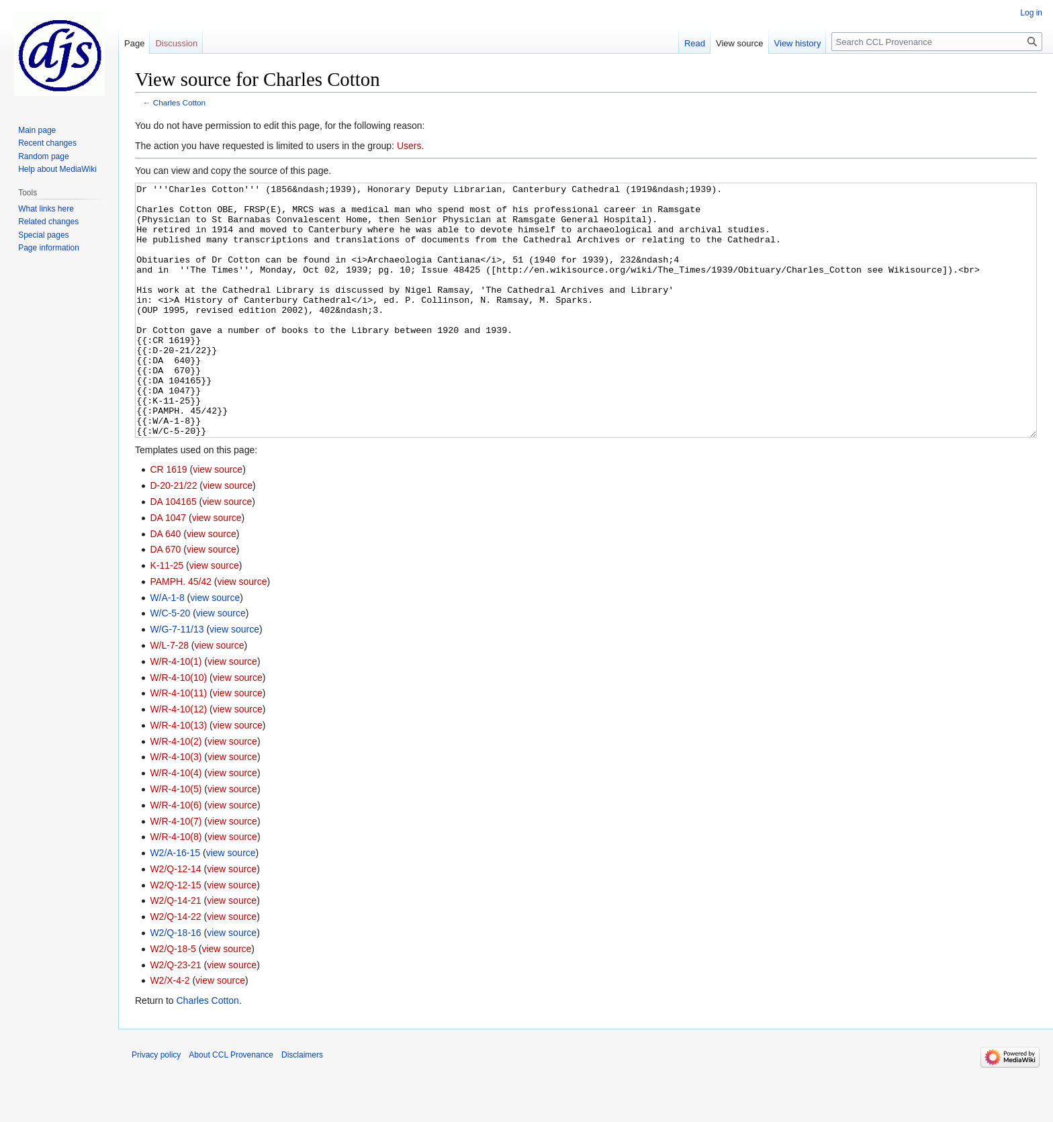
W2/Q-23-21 (175, 1015)
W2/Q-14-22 (175, 967)
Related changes (48, 221)
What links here (46, 209)
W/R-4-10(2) (175, 791)
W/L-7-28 (169, 695)
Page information (48, 247)
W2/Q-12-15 (175, 935)
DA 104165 (173, 552)
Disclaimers (302, 1105)
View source (740, 43)
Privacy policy (156, 1105)
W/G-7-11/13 (176, 679)
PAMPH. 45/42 (181, 631)
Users (409, 145)
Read (694, 43)
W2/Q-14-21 (175, 950)
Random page (43, 156)
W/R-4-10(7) (175, 871)
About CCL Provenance (231, 1105)
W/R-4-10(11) (178, 743)
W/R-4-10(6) (175, 855)
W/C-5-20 (170, 663)
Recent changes (47, 143)
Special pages (43, 235)
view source (217, 519)
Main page (37, 130)
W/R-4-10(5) (175, 839)
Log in (1031, 12)
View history (797, 43)
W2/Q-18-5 (172, 999)
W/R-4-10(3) (175, 807)
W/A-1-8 (167, 648)
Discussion (176, 43)
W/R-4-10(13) (178, 775)
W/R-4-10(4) (175, 823)
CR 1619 (168, 519)
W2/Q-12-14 (175, 919)
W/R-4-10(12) (178, 759)
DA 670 (165, 599)
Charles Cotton (179, 102)
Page (134, 43)
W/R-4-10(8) (175, 887)
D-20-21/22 (173, 535)
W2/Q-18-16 (175, 983)
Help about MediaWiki (57, 169)
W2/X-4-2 (169, 1030)
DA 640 (165, 584)
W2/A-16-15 (175, 903)
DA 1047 (168, 568)
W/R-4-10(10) (178, 727)
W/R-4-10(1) (175, 711)
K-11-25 (166, 615)
